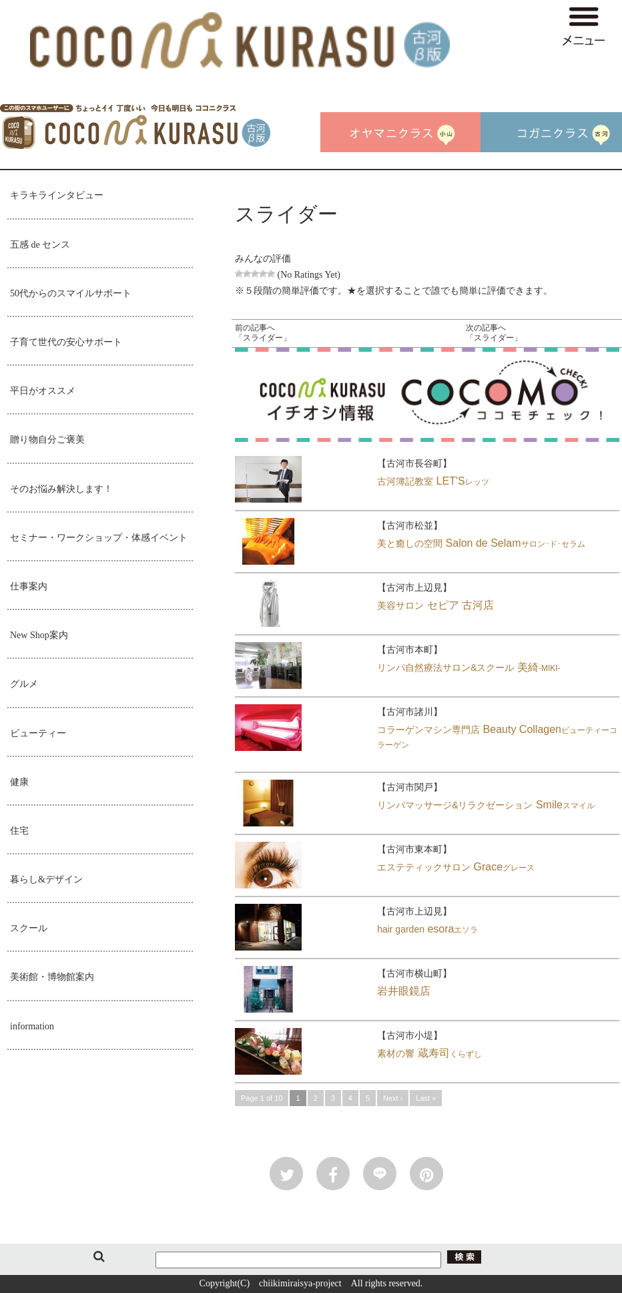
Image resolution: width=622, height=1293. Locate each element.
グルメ (24, 684)
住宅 (19, 831)
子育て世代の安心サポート (66, 342)
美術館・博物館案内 (52, 977)
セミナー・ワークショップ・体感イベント (99, 538)
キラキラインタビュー (56, 195)
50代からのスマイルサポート (70, 293)
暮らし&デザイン (46, 879)
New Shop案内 (39, 635)
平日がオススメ (42, 391)
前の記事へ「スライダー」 (263, 333)
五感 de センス (40, 245)
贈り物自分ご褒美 (47, 440)
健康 (19, 782)
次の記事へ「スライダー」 (494, 333)
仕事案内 (28, 586)
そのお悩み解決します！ (61, 489)
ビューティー (38, 733)
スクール (28, 928)
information (32, 1026)
